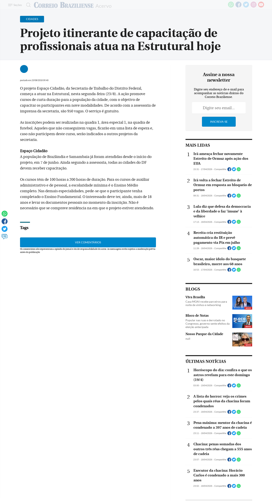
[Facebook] (238, 6)
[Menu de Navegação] (15, 5)
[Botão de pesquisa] (27, 5)
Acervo (103, 5)
